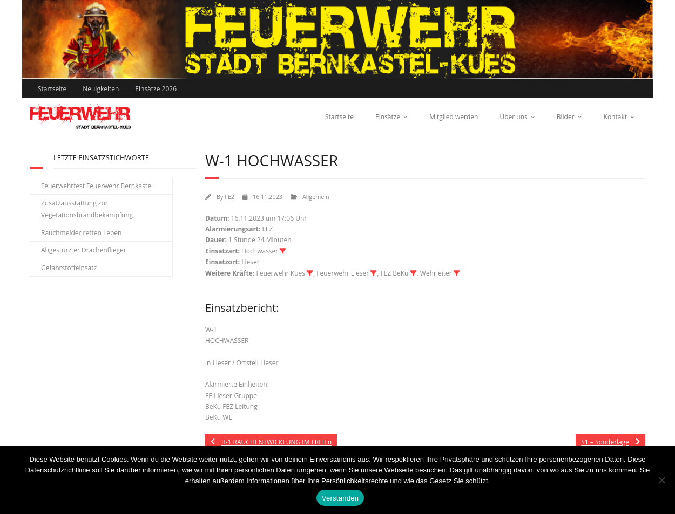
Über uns (513, 116)
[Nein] (661, 480)
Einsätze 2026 (156, 88)
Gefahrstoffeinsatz (69, 267)
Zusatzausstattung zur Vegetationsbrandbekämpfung (87, 209)
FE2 (229, 197)
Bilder (566, 116)
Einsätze (387, 116)
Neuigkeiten (101, 88)
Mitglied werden (453, 116)
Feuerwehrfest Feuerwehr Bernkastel (97, 185)
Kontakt (615, 116)
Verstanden (340, 498)
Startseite (52, 88)
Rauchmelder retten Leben (81, 232)
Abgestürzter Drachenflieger (83, 250)
